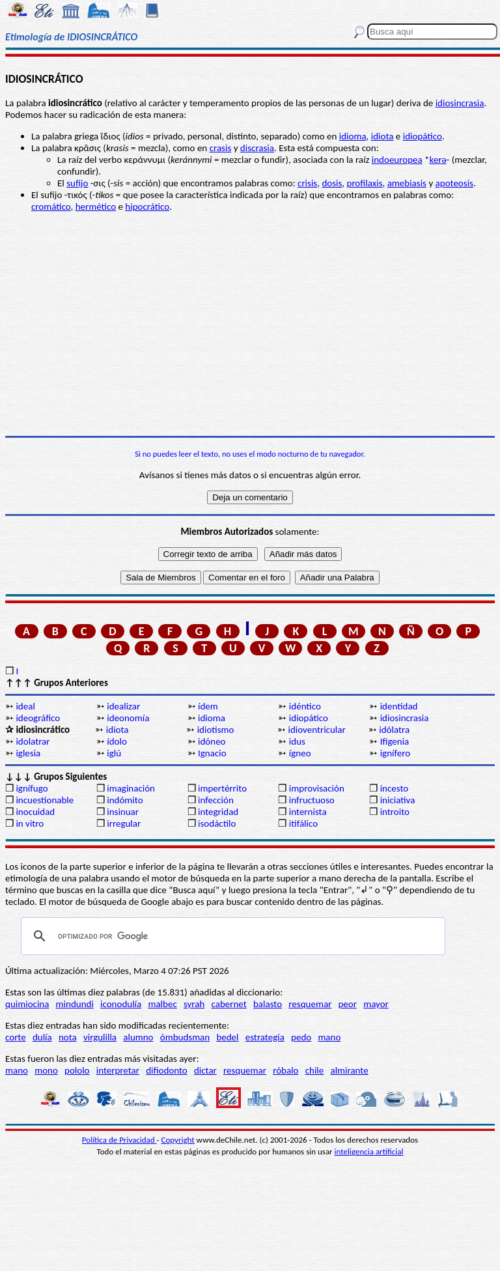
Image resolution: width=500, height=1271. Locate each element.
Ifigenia (395, 741)
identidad (399, 706)
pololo (77, 1070)
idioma (353, 136)
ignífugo (32, 788)
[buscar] (231, 936)
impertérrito (222, 788)
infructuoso (312, 800)
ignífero (395, 753)
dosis (332, 183)
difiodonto (167, 1070)
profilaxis (365, 183)
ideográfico (38, 718)
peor (347, 1004)
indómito (125, 800)
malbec (162, 1004)
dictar (205, 1070)
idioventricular (316, 729)
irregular (124, 823)
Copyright (178, 1140)
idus (297, 741)
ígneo (300, 753)
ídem (208, 706)
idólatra (394, 729)
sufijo (77, 183)
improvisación (316, 788)
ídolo (117, 741)
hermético (96, 206)
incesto (394, 788)
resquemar (309, 1004)
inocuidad (35, 812)
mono (46, 1070)
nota (68, 1037)
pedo (301, 1037)
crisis (307, 183)
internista (308, 812)
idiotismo (215, 729)
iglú (114, 753)
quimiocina (27, 1004)
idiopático (422, 136)
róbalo (285, 1070)
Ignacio (212, 753)
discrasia (257, 148)
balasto (267, 1004)
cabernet (228, 1004)
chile (314, 1070)
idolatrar (32, 741)
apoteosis (454, 183)
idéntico (305, 706)
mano (329, 1037)
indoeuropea (397, 159)
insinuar (123, 812)
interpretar (117, 1070)
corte (15, 1037)
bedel (227, 1037)
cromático (50, 206)
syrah (194, 1004)
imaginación (131, 788)
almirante (349, 1070)
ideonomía (128, 718)
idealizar (123, 706)
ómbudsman (185, 1037)
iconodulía (120, 1004)
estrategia (265, 1037)
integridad (218, 812)
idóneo (212, 741)
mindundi (75, 1004)
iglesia (28, 753)
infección (216, 800)
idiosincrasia (460, 103)
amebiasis (406, 183)
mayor (376, 1004)
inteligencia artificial (369, 1151)
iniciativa (397, 800)
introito (395, 812)
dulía (42, 1037)
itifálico (303, 823)
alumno (138, 1037)
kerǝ (438, 159)
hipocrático (147, 206)
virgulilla (100, 1037)
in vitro (30, 823)
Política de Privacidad (119, 1140)
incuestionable (45, 800)
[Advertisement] (250, 335)
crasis (221, 148)
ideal (25, 706)
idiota (382, 136)
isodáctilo (217, 823)
